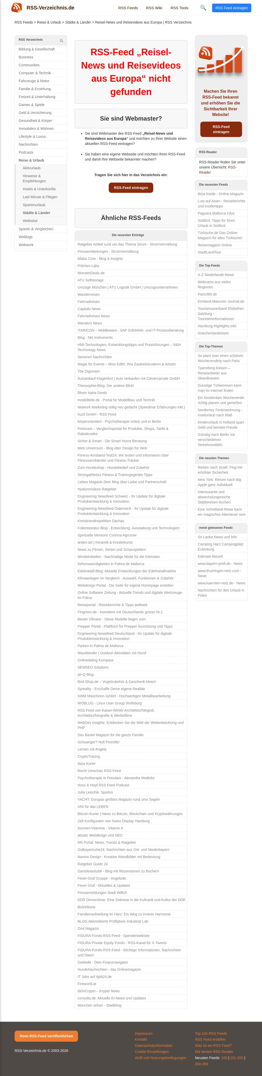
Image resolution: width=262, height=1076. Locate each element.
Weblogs (25, 237)
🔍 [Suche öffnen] (203, 7)
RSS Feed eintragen (231, 8)
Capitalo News (89, 309)
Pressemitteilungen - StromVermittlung (108, 251)
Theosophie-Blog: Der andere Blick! (106, 386)
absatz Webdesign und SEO (100, 835)
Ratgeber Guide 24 (93, 864)
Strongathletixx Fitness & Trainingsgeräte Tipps (115, 475)
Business (26, 57)
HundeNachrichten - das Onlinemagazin (109, 969)
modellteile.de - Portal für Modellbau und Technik (116, 400)
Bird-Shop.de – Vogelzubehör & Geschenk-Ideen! (117, 682)
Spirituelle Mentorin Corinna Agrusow (107, 535)
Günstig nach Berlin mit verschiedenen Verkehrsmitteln (216, 439)
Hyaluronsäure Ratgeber (97, 489)
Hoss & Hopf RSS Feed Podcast (103, 785)
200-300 (201, 1064)
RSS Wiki (154, 8)
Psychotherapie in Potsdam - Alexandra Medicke (116, 778)
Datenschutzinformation (153, 1045)
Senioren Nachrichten (95, 357)
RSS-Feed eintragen (131, 188)
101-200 (236, 1058)
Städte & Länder (78, 22)
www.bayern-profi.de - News (220, 564)
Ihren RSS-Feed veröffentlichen (46, 1036)
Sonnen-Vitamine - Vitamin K (100, 828)
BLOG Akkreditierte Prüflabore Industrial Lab (113, 921)
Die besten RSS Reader (214, 1052)
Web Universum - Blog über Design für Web (112, 448)
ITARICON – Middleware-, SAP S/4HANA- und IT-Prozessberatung (131, 330)
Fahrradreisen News (94, 316)
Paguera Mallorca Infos (216, 213)
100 (224, 1058)
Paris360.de (207, 294)
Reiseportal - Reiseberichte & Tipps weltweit (112, 605)
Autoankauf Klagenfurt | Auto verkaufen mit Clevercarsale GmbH (129, 378)
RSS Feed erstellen (210, 1039)
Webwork (26, 245)
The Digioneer (89, 371)
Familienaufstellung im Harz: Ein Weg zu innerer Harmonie (124, 914)
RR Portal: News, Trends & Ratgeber (107, 842)
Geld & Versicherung (35, 113)
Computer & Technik (35, 73)
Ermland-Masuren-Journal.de (221, 301)
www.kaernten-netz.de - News (221, 583)
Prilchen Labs (88, 266)
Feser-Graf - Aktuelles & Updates (104, 885)
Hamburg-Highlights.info (217, 326)
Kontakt (141, 1039)
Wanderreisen (89, 294)
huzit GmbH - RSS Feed (97, 414)
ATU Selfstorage (91, 280)
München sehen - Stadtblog (99, 1005)
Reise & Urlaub (49, 22)
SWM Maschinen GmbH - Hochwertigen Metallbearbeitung (124, 696)
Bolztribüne (86, 907)
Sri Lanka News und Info (217, 537)
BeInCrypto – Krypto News (99, 991)
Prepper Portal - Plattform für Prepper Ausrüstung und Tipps (125, 626)
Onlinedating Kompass (96, 660)
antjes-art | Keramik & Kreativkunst (105, 542)
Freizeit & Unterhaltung (37, 97)
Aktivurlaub (31, 168)
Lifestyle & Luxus (32, 136)
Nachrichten (28, 144)
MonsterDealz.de (91, 273)
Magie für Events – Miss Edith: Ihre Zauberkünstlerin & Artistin (127, 364)
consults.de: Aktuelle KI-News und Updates (112, 998)
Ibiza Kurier (87, 764)
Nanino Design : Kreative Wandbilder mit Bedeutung (119, 857)
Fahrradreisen (89, 302)
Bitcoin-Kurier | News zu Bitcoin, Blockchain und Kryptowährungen (130, 814)
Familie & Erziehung (35, 89)
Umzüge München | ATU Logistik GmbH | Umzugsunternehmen (128, 287)
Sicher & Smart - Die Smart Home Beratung (112, 441)
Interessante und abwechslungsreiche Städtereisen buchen (214, 497)
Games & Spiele (32, 105)
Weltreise (30, 221)
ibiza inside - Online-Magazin (221, 194)
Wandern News (90, 323)
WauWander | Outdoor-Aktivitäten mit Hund (112, 653)
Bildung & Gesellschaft (37, 49)
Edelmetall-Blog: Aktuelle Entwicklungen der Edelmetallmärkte (127, 571)
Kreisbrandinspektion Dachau (101, 521)
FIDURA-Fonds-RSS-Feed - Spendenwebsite (114, 936)
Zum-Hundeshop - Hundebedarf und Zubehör (113, 468)
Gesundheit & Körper (35, 121)
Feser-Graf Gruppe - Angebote (102, 878)
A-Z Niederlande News (216, 275)
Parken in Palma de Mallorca (100, 646)
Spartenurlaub (34, 205)
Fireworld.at (87, 984)
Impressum (143, 1033)
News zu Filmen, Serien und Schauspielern (112, 549)
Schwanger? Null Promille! (98, 742)
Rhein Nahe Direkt (92, 393)
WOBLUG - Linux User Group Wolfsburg (110, 703)
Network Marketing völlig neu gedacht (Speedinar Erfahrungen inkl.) (131, 407)
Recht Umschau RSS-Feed (99, 771)
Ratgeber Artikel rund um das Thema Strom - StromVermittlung (127, 244)
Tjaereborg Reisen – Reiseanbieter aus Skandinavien (214, 373)
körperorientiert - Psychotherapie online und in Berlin (119, 421)
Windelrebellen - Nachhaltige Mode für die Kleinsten (119, 557)
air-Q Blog (86, 674)
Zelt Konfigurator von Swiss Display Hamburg (114, 821)
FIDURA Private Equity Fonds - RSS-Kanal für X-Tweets (122, 943)
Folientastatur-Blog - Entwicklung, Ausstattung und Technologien (129, 528)
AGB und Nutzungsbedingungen (160, 1058)
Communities (29, 65)
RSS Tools (179, 8)
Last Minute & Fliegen (40, 197)
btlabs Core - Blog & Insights (100, 259)
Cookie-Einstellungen (152, 1052)
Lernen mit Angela (92, 749)
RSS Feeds (128, 8)
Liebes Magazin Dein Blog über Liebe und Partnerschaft (122, 482)
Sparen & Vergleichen (36, 229)
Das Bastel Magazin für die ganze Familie (111, 735)
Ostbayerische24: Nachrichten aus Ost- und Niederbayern (124, 850)
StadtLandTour (209, 252)
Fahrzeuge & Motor (34, 81)
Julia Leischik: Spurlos (95, 792)
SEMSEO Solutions (93, 667)
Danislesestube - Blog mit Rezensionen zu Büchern (118, 871)
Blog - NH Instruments (95, 337)
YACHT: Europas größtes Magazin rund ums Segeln (119, 799)
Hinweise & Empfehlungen (34, 178)
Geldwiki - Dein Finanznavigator (103, 962)
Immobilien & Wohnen (36, 128)
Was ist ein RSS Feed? (213, 1045)
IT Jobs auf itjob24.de (95, 977)
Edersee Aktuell (210, 556)
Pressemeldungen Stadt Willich (102, 893)
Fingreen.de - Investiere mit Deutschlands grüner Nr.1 (120, 612)
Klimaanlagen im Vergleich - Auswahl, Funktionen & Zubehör (126, 578)
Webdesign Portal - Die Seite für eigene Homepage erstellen (125, 585)
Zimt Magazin (88, 928)
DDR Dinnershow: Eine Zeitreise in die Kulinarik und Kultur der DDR (132, 900)
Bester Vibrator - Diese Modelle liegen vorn (112, 619)
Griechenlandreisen (213, 333)
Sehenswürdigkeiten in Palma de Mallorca (111, 564)
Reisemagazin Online (215, 245)
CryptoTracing (89, 756)
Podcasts (26, 152)
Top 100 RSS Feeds (211, 1033)
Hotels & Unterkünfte (39, 189)
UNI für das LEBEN (93, 807)
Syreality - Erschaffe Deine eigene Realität (111, 689)
